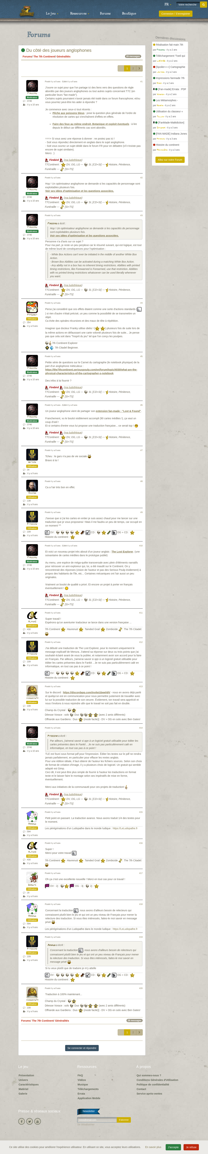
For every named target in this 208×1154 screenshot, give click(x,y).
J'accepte (173, 1147)
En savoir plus (153, 1147)
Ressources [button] (79, 14)
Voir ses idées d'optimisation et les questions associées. (79, 190)
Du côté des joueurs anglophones (56, 50)
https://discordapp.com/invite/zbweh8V (86, 692)
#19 (141, 937)
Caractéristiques (29, 1084)
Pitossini (32, 524)
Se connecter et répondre (82, 1048)
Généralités (63, 56)
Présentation (26, 1075)
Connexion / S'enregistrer (175, 13)
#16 (141, 843)
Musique (83, 1084)
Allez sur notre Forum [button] (170, 159)
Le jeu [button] (52, 14)
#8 (141, 481)
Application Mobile (89, 1098)
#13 (141, 686)
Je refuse (191, 1147)
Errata (81, 1093)
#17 (141, 873)
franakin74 (32, 698)
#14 (141, 728)
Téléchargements (88, 1089)
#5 (141, 356)
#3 (141, 215)
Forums (105, 14)
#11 (141, 613)
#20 (141, 988)
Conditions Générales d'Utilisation (157, 1080)
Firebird (32, 93)
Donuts (32, 885)
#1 (141, 81)
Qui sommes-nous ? (149, 1075)
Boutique (129, 14)
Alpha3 (32, 621)
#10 (141, 546)
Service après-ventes (149, 1093)
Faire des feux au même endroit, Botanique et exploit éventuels (91, 124)
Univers (23, 1080)
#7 (141, 450)
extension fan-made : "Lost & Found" (118, 411)
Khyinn (32, 493)
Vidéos (82, 1080)
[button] (168, 4)
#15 (141, 812)
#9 (141, 512)
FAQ (80, 1075)
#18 (141, 904)
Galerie (23, 1093)
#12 (141, 642)
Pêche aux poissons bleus (68, 113)
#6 (141, 405)
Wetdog (32, 462)
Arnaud (32, 824)
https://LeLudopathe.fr (125, 828)
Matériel (23, 1089)
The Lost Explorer (122, 551)
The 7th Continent (44, 56)
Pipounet (32, 314)
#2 (141, 178)
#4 (141, 303)
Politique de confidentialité (153, 1084)
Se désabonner (86, 1124)
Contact (141, 1089)
